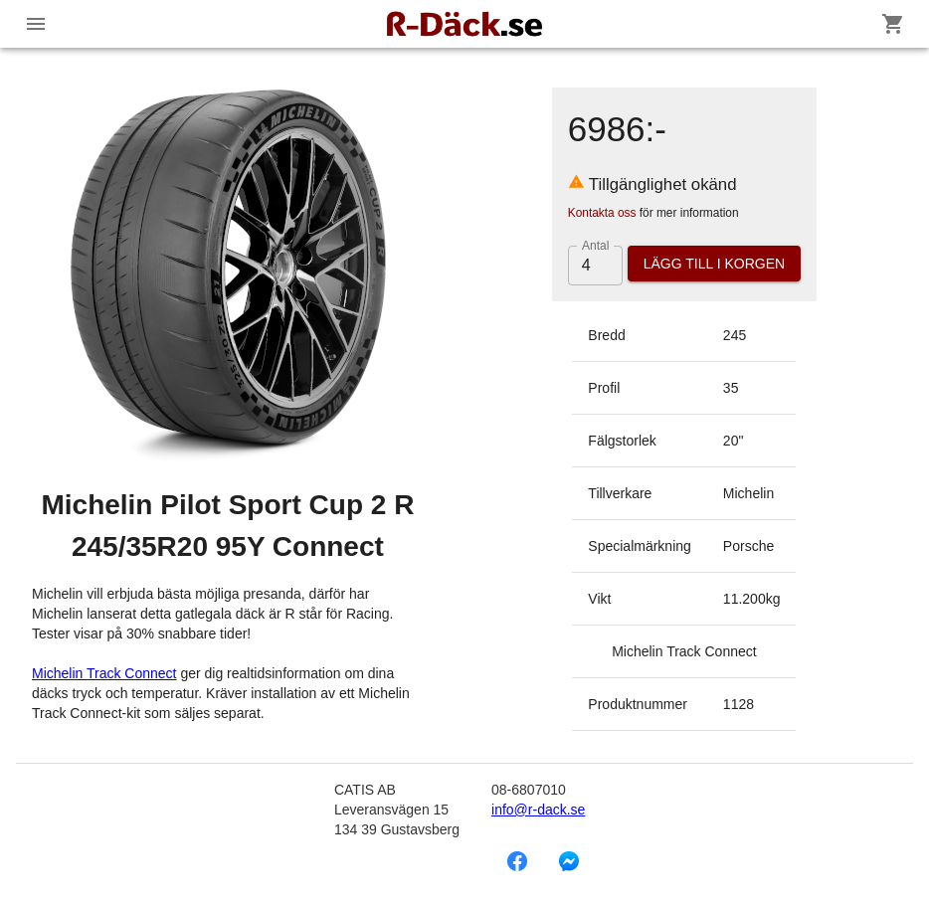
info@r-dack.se (538, 809)
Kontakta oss (602, 213)
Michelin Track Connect (104, 673)
